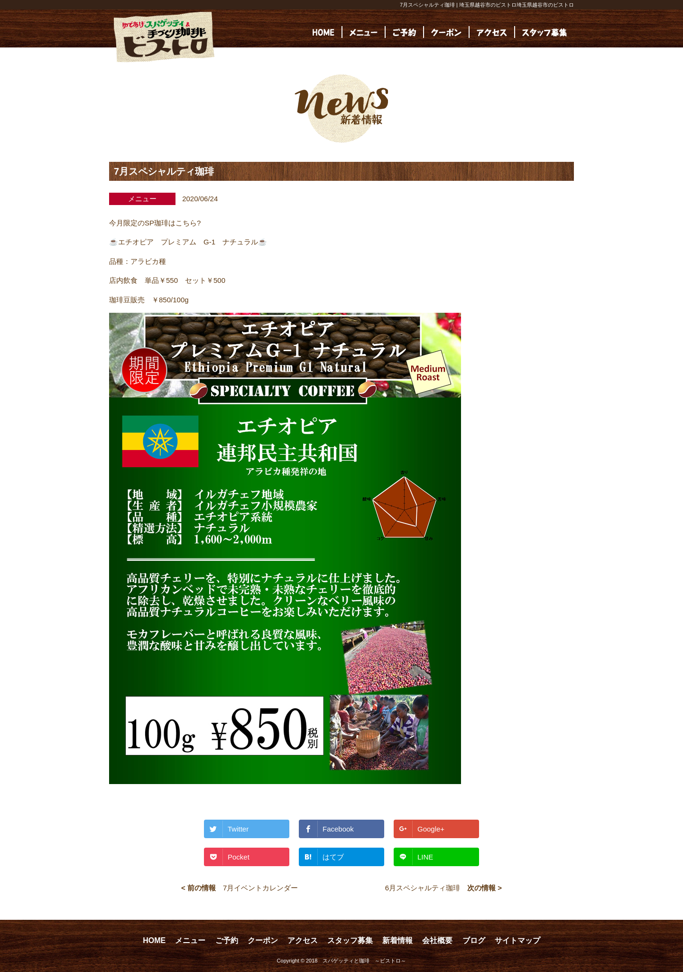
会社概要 (437, 940)
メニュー (190, 940)
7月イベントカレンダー (260, 888)
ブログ (473, 940)
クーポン (263, 940)
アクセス (302, 940)
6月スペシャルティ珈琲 (422, 888)
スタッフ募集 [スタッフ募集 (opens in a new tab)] (350, 940)
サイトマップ (517, 940)
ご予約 (226, 940)
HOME (154, 940)
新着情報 (397, 940)
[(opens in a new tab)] (544, 32)
